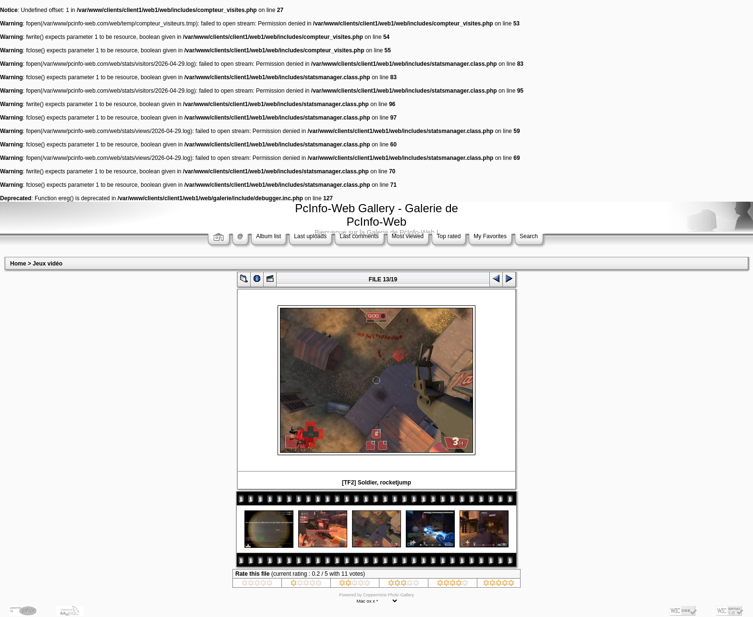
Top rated (449, 236)
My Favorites (490, 236)
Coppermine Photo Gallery (388, 595)
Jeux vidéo (47, 263)
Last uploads (310, 236)
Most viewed (408, 236)
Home (18, 263)
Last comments (359, 236)
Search (529, 236)
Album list (268, 236)
